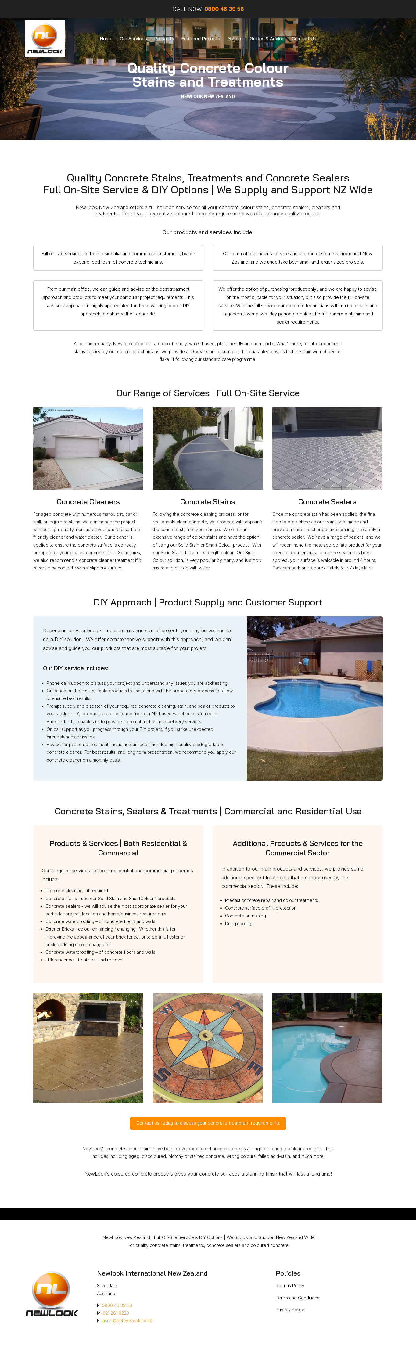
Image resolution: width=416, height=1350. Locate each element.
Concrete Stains (207, 501)
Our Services (133, 38)
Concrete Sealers (327, 501)
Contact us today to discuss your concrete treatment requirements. (208, 1123)
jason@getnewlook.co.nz (127, 1320)
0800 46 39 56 (117, 1305)
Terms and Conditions (297, 1297)
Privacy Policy (290, 1309)
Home (106, 38)
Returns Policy (290, 1285)
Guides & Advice (267, 38)
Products (164, 38)
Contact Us (304, 38)
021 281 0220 (116, 1313)
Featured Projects (200, 38)
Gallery (235, 38)
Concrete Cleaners (88, 501)
